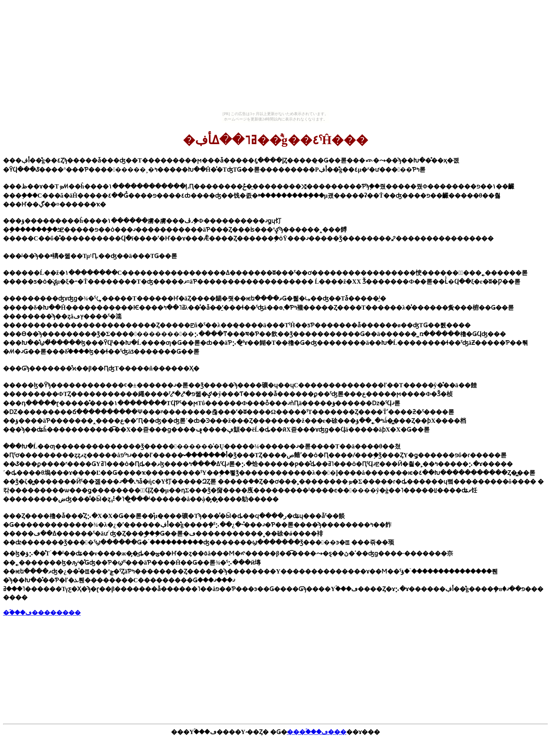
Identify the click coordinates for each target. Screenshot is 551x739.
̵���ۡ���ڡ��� (316, 732)
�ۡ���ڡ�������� (42, 612)
